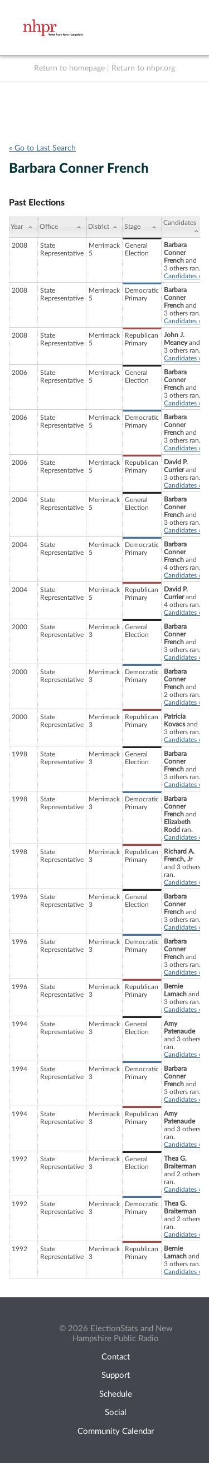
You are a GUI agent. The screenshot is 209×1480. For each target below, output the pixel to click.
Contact (115, 1357)
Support (115, 1375)
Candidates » (182, 276)
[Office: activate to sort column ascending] (62, 227)
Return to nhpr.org (143, 68)
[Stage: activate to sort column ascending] (142, 227)
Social (116, 1412)
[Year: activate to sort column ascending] (23, 227)
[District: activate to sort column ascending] (104, 227)
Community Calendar (115, 1431)
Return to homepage (69, 68)
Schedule (115, 1394)
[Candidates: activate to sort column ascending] (183, 227)
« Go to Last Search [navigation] (42, 148)
